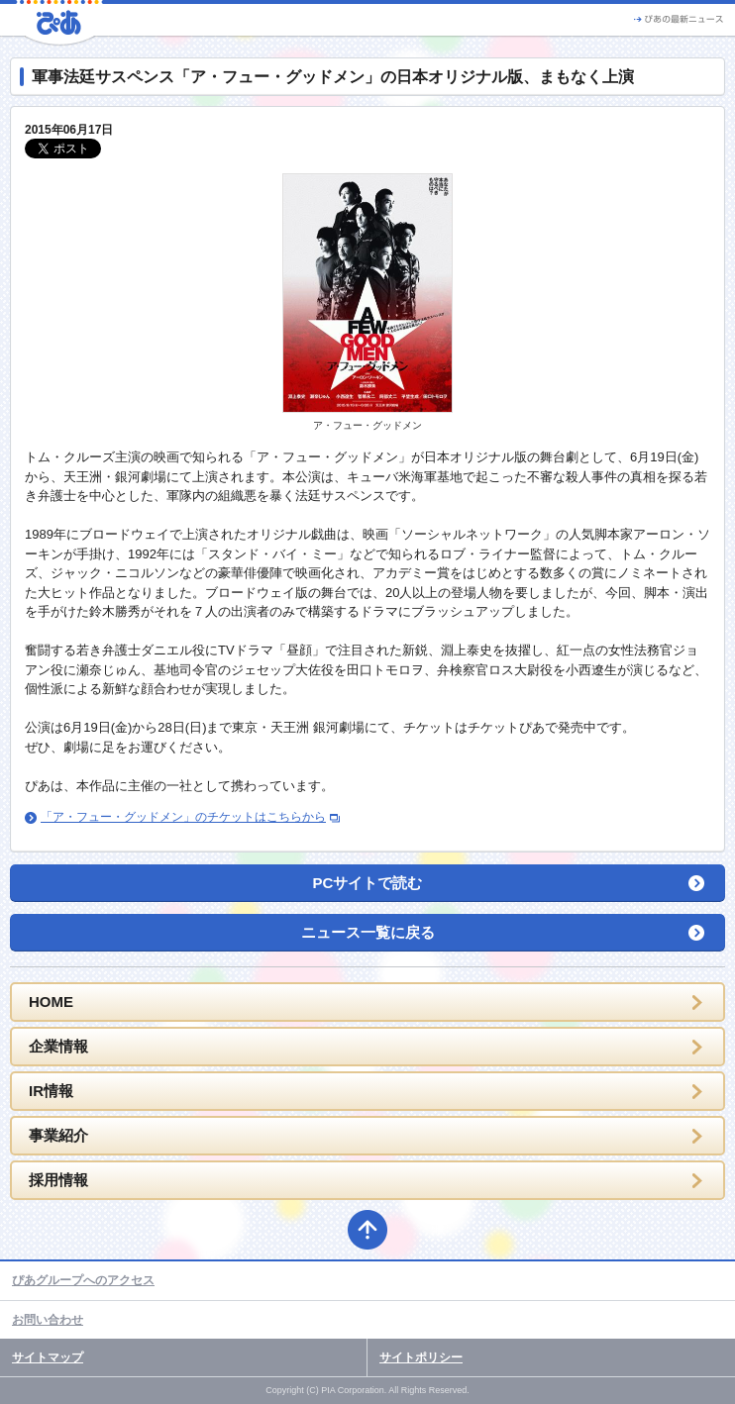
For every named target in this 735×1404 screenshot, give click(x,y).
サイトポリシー (421, 1357)
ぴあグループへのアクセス (83, 1280)
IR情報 (51, 1090)
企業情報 (58, 1046)
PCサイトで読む (368, 882)
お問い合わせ (47, 1320)
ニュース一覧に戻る (368, 932)
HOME (51, 1001)
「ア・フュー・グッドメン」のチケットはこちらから (183, 817)
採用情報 (58, 1179)
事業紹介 (58, 1135)
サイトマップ (47, 1357)
